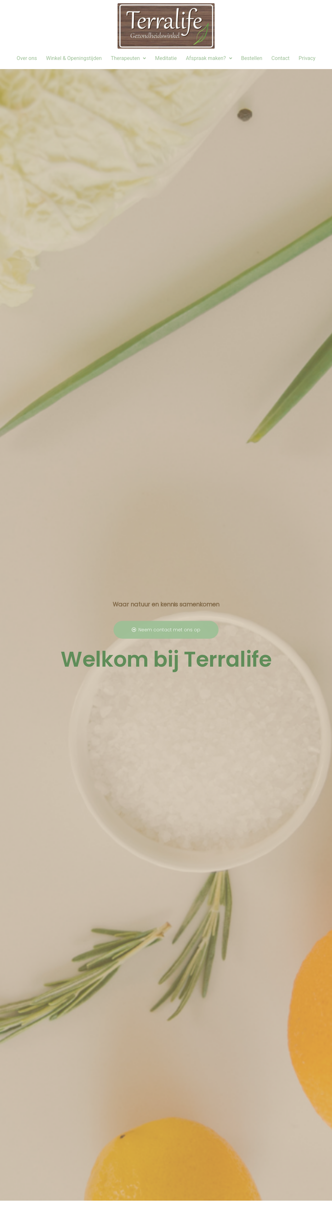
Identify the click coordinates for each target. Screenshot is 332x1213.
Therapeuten (128, 58)
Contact (280, 58)
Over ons (27, 58)
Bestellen (252, 58)
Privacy (307, 58)
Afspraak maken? (209, 58)
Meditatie (166, 58)
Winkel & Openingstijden (74, 58)
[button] (128, 58)
